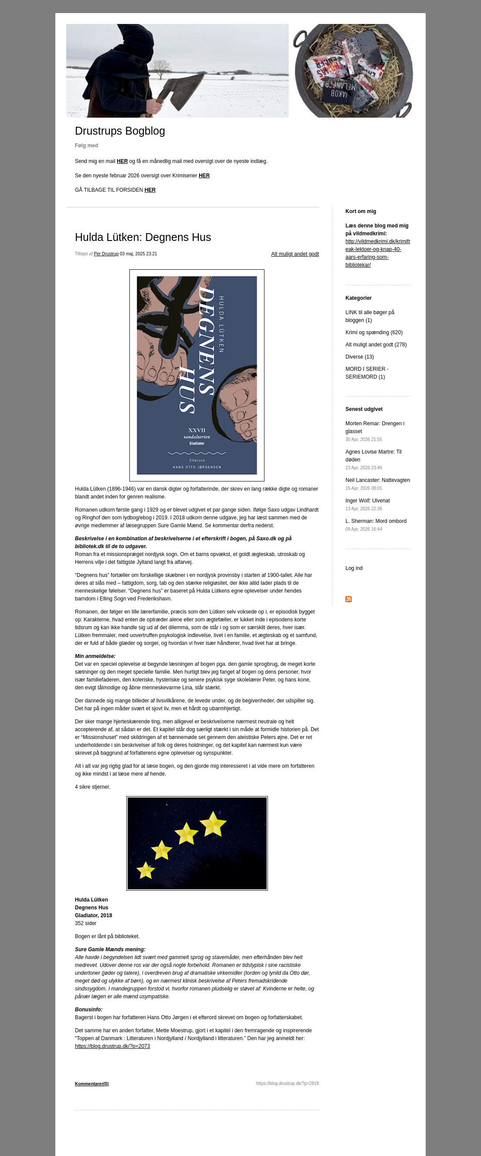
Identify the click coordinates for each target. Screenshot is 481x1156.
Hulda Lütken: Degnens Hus (143, 237)
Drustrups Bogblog (120, 131)
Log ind (354, 568)
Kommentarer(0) (91, 1083)
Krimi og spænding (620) (374, 332)
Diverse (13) (360, 357)
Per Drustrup (106, 253)
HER (122, 161)
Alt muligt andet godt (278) (376, 345)
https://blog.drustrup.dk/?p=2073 (112, 1046)
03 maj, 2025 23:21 (138, 253)
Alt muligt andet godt (295, 254)
